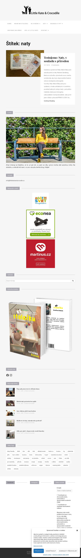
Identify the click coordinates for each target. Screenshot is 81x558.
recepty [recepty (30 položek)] (40, 462)
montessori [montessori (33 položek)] (17, 458)
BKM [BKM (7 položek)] (18, 451)
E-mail (59, 488)
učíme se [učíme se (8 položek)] (33, 465)
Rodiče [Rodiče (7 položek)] (47, 462)
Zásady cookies (47, 554)
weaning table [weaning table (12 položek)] (56, 465)
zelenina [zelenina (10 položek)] (65, 465)
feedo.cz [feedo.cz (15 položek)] (50, 451)
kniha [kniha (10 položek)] (30, 455)
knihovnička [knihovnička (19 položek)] (38, 455)
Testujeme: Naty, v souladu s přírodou (56, 59)
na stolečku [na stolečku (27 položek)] (35, 458)
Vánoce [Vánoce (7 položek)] (48, 465)
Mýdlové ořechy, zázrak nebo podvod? (29, 421)
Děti (45, 23)
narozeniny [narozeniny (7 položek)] (26, 458)
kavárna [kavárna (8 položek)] (24, 455)
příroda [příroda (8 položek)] (19, 462)
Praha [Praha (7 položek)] (60, 458)
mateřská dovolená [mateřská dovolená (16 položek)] (56, 455)
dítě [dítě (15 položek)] (29, 451)
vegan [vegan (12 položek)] (41, 465)
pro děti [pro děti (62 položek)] (67, 458)
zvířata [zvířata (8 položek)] (9, 469)
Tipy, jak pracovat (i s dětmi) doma (28, 389)
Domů (9, 23)
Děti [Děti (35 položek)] (34, 451)
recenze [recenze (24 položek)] (26, 462)
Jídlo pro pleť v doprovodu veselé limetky (30, 431)
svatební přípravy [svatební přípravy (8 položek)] (24, 465)
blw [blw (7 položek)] (24, 451)
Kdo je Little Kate (31, 30)
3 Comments (55, 65)
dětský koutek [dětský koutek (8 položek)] (42, 451)
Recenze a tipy (56, 23)
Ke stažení (35, 23)
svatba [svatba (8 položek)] (68, 462)
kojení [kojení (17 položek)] (46, 455)
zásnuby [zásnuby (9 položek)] (16, 469)
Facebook (10, 482)
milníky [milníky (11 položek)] (9, 458)
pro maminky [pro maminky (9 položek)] (10, 462)
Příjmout (39, 551)
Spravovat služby (38, 546)
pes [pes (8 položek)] (55, 458)
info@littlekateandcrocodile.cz (15, 180)
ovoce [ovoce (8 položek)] (49, 458)
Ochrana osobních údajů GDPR (60, 554)
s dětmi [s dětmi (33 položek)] (54, 462)
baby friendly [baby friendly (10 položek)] (10, 451)
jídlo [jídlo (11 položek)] (8, 455)
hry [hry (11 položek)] (64, 451)
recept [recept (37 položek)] (33, 462)
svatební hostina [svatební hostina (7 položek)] (11, 465)
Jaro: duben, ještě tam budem (26, 411)
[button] (77, 530)
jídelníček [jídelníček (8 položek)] (70, 451)
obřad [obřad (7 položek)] (43, 458)
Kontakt (45, 30)
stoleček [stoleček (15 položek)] (61, 462)
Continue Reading (49, 101)
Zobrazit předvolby (68, 551)
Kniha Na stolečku (21, 23)
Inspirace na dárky (14, 30)
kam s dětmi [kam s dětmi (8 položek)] (15, 455)
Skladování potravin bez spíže (26, 401)
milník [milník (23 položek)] (66, 455)
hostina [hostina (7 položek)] (58, 451)
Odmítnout (51, 551)
